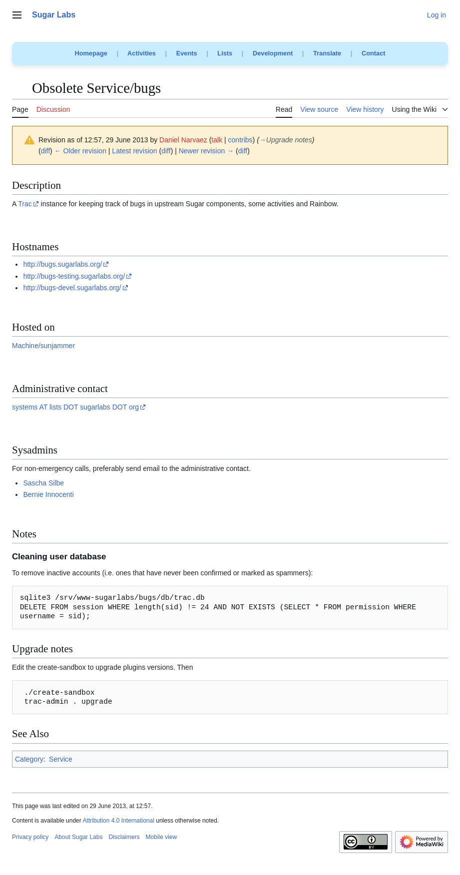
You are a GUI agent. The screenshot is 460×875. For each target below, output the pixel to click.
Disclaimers (123, 837)
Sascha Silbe (43, 483)
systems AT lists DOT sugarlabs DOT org (75, 407)
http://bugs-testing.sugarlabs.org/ (74, 276)
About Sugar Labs (78, 837)
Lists (224, 53)
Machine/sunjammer (43, 346)
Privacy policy (30, 837)
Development (273, 53)
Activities (141, 53)
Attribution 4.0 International (118, 820)
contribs (240, 140)
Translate (327, 53)
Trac (24, 204)
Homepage (90, 53)
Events (186, 53)
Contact (374, 53)
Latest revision (134, 151)
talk (216, 140)
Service (60, 759)
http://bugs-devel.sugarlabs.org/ (72, 288)
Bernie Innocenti (48, 494)
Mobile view (161, 837)
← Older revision (80, 151)
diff (45, 151)
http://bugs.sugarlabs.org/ (62, 264)
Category (29, 759)
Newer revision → (206, 151)
